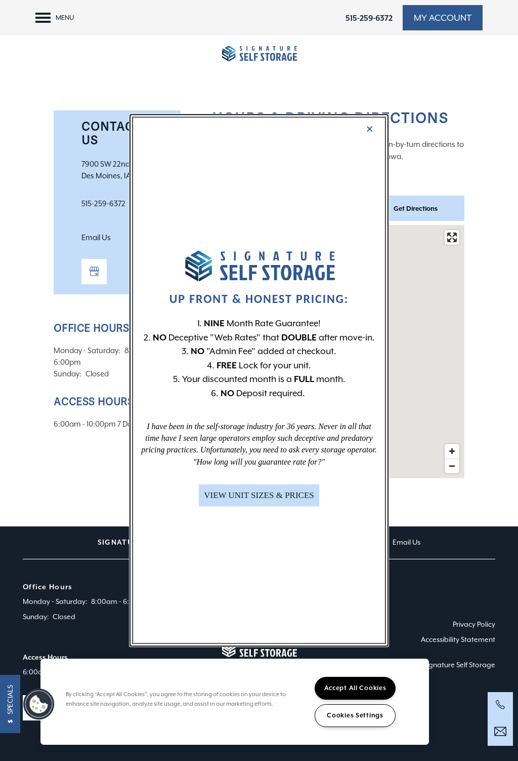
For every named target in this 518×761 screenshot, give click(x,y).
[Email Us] (500, 731)
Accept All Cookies (355, 688)
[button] (259, 496)
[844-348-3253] (500, 704)
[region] (234, 702)
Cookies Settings (355, 715)
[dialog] (259, 380)
